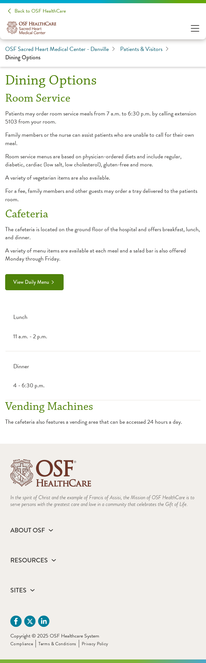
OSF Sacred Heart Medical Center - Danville (60, 49)
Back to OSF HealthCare (40, 11)
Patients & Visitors (144, 49)
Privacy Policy (95, 643)
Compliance (21, 643)
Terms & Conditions (57, 643)
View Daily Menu (31, 282)
